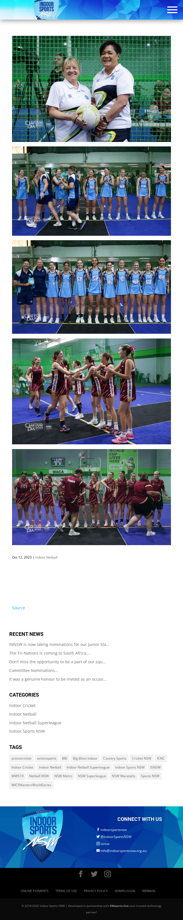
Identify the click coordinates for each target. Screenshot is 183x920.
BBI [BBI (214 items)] (64, 758)
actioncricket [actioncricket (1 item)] (21, 758)
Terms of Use (66, 891)
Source (18, 607)
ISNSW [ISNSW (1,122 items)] (155, 767)
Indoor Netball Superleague (35, 722)
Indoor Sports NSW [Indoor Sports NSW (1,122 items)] (130, 767)
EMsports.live (119, 906)
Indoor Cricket (22, 705)
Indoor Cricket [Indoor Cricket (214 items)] (22, 767)
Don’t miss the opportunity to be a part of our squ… (57, 661)
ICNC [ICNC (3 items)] (161, 758)
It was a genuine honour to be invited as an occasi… (57, 679)
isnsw (102, 843)
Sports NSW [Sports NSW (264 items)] (150, 776)
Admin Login (125, 891)
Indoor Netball (46, 557)
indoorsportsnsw (111, 829)
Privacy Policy (96, 891)
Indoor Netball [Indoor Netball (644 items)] (50, 767)
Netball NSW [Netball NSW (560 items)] (39, 776)
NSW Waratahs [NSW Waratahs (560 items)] (123, 776)
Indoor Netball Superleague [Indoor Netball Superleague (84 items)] (88, 767)
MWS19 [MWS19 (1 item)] (17, 776)
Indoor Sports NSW (27, 731)
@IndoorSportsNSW (113, 836)
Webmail (149, 891)
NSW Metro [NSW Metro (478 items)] (63, 776)
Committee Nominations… (33, 670)
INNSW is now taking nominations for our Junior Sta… (59, 644)
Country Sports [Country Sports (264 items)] (114, 758)
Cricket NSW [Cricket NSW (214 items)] (141, 758)
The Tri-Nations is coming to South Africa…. (50, 653)
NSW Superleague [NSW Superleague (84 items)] (92, 776)
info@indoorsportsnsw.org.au (121, 850)
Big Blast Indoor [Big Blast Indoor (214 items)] (85, 758)
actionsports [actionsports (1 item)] (46, 758)
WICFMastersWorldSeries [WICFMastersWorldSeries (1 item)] (31, 785)
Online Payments (34, 891)
